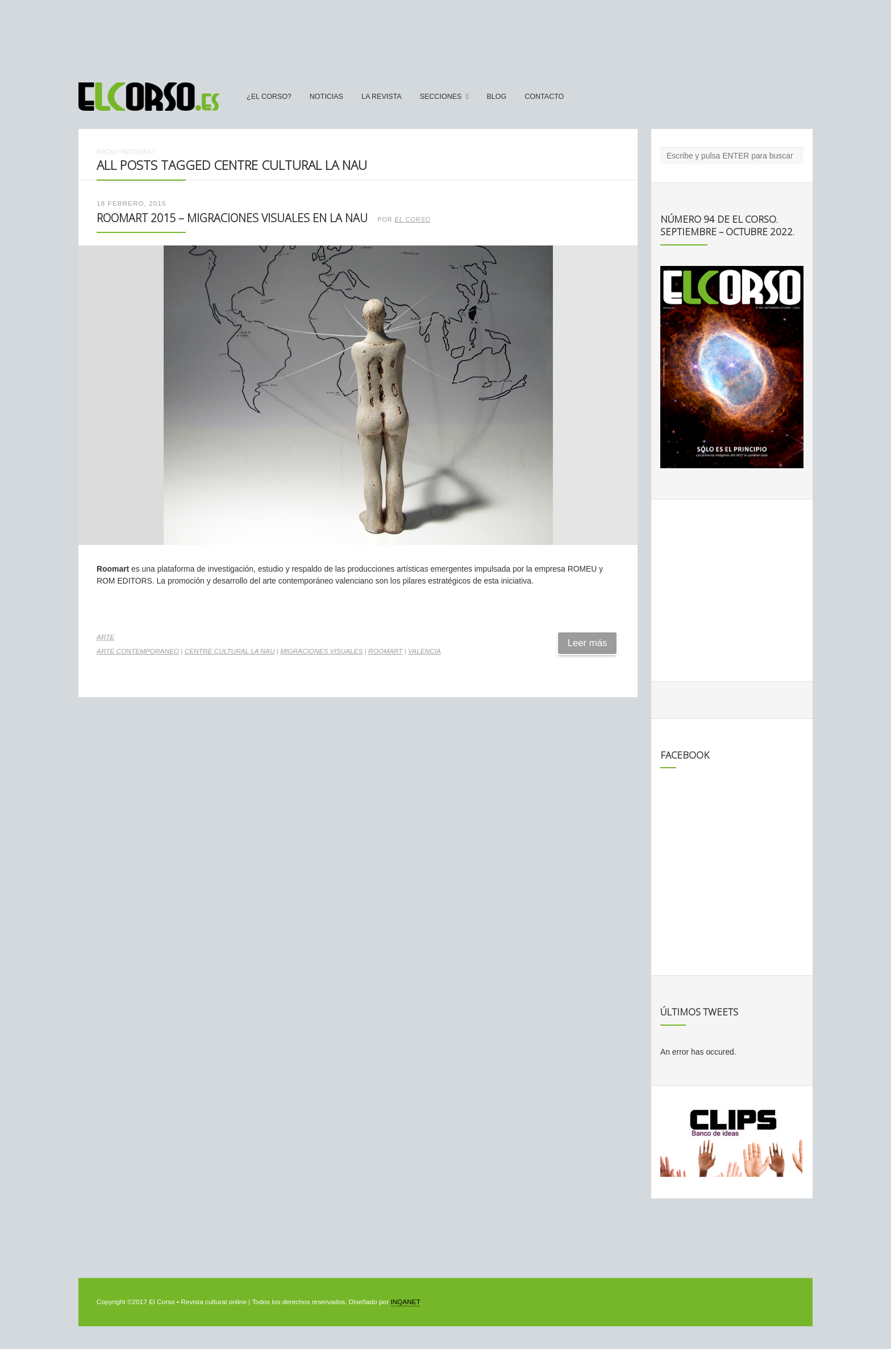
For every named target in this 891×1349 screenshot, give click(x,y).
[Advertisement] (445, 35)
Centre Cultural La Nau (230, 651)
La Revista (381, 97)
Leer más (587, 643)
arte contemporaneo (138, 651)
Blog (496, 97)
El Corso (413, 219)
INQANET (404, 1302)
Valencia (424, 651)
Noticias (326, 97)
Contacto (544, 97)
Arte (105, 637)
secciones (441, 97)
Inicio (106, 151)
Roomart (385, 651)
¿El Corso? (269, 97)
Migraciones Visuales (321, 651)
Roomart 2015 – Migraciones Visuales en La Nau (232, 218)
